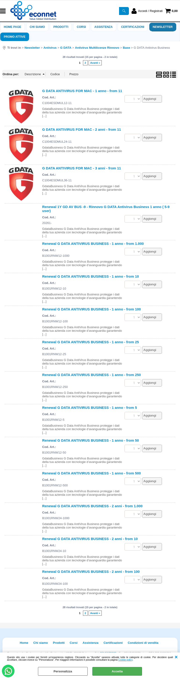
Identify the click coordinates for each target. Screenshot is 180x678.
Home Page (12, 27)
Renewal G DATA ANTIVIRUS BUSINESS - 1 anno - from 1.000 (93, 244)
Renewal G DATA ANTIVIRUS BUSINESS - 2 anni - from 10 (90, 539)
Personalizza (63, 671)
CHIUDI (176, 657)
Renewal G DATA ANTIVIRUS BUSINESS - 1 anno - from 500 (91, 473)
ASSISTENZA (103, 27)
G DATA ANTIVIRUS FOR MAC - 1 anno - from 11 (82, 91)
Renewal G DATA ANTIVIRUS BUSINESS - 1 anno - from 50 (90, 440)
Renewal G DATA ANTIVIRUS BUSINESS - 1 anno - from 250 (91, 375)
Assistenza (90, 642)
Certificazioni (132, 27)
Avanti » (95, 62)
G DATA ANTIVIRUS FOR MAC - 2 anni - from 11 (81, 129)
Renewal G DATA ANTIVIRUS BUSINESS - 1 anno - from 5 (89, 408)
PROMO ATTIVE (15, 36)
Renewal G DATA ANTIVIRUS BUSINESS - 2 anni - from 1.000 (92, 506)
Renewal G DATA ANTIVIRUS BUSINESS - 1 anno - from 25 (90, 342)
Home (24, 642)
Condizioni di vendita (143, 642)
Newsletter (163, 27)
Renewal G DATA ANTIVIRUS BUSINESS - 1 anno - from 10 (90, 276)
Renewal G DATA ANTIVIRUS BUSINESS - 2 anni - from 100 (91, 572)
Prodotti (60, 27)
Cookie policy (125, 660)
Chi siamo (37, 27)
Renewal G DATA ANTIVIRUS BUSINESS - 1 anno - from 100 (91, 309)
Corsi (81, 27)
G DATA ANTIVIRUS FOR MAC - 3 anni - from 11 (81, 168)
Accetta (117, 671)
